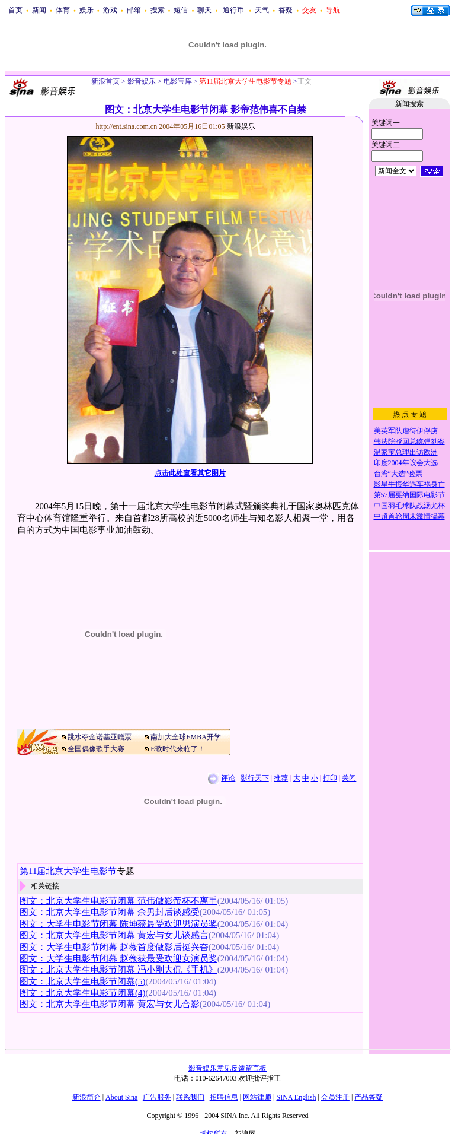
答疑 (285, 10)
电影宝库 (177, 81)
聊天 (204, 10)
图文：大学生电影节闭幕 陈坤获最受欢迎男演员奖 (118, 924)
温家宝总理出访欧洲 (406, 452)
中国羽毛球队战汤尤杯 (409, 505)
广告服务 (157, 1097)
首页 (15, 10)
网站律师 (257, 1097)
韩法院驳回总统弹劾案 (409, 441)
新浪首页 (105, 81)
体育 (63, 10)
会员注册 (335, 1097)
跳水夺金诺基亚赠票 (100, 737)
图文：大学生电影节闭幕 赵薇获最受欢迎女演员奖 (118, 958)
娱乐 (86, 10)
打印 (330, 778)
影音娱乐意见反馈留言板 (227, 1068)
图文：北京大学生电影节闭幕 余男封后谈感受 (110, 912)
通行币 (233, 10)
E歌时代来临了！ (177, 749)
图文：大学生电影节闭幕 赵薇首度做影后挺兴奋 (114, 947)
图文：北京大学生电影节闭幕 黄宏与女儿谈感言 (114, 935)
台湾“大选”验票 (398, 473)
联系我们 (190, 1097)
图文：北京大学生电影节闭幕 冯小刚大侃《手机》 (118, 969)
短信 (181, 10)
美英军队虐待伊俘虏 (406, 431)
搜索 (157, 10)
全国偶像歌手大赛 (96, 749)
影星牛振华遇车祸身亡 (409, 484)
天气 (262, 10)
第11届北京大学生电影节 (68, 871)
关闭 (349, 778)
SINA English (296, 1097)
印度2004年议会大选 (406, 463)
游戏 (110, 10)
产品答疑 (368, 1097)
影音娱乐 (141, 81)
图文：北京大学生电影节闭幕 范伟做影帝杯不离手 (118, 901)
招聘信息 (224, 1097)
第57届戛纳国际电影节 (409, 495)
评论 (228, 778)
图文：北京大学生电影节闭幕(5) (82, 981)
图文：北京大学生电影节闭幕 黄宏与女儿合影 (110, 1004)
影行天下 (255, 778)
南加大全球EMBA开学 (185, 737)
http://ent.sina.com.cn (127, 126)
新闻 (39, 10)
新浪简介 (86, 1097)
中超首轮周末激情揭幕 (409, 516)
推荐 (281, 778)
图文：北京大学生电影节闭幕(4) (82, 993)
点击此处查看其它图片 (190, 473)
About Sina (121, 1097)
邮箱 (134, 10)
